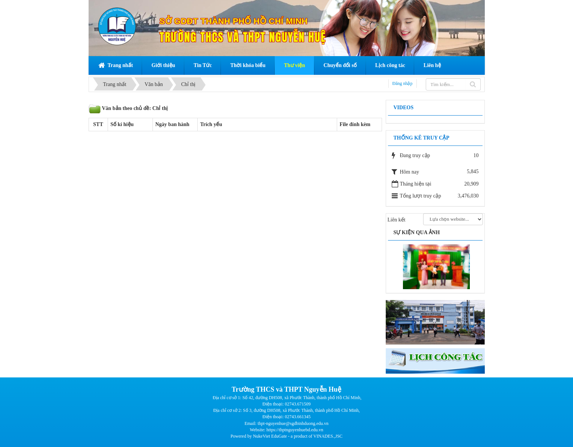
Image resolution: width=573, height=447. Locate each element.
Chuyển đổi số (340, 65)
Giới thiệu (163, 65)
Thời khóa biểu (247, 65)
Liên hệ (432, 65)
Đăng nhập (402, 83)
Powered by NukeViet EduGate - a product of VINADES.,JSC (287, 436)
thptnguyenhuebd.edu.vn (301, 429)
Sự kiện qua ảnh (417, 232)
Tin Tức (203, 65)
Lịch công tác (390, 65)
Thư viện (294, 65)
